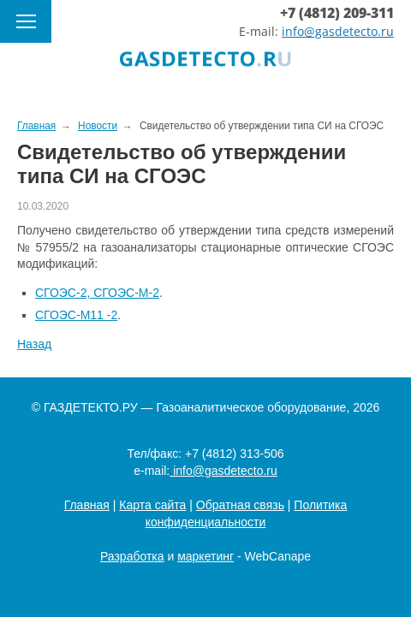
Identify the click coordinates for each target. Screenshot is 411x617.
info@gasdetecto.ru (338, 31)
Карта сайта (152, 505)
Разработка (132, 556)
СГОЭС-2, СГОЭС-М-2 (97, 293)
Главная (87, 505)
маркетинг (205, 556)
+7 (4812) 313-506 (234, 453)
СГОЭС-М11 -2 (76, 315)
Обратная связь (240, 505)
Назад (34, 344)
